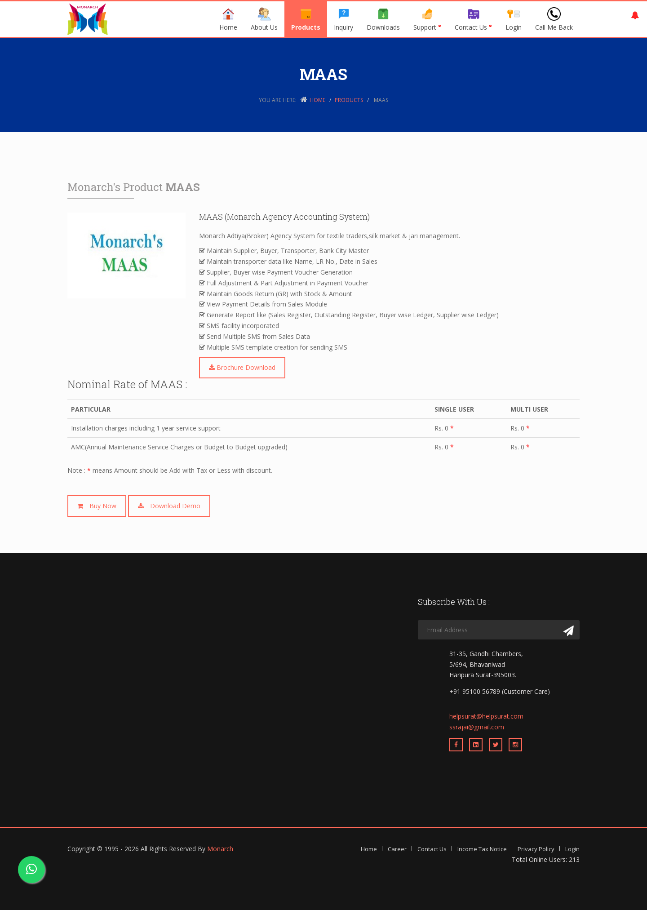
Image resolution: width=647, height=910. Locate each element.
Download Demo (169, 506)
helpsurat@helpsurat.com (486, 716)
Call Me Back (554, 19)
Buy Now (96, 506)
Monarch (220, 848)
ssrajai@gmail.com (476, 727)
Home (228, 19)
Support (427, 19)
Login (513, 19)
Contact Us (473, 19)
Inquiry (343, 19)
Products (305, 19)
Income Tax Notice (482, 849)
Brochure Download (242, 367)
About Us (264, 19)
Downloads (383, 19)
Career (397, 849)
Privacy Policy (536, 849)
